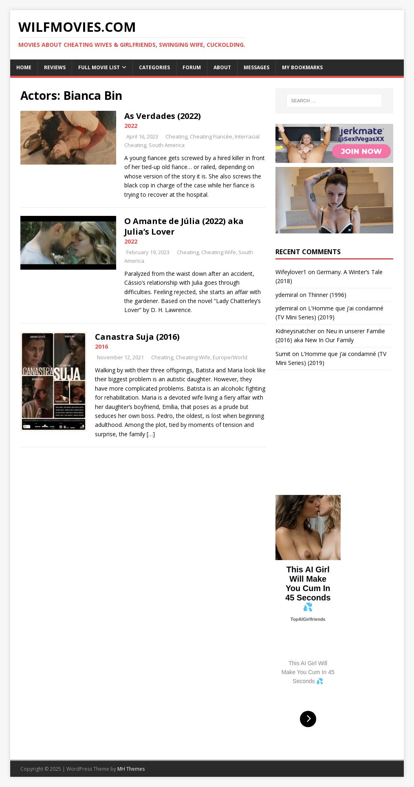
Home (23, 67)
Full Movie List (99, 67)
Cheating (176, 136)
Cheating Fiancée (211, 136)
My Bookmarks (302, 67)
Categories (154, 67)
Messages (256, 67)
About (222, 67)
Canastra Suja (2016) (137, 336)
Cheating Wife (218, 252)
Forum (192, 67)
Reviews (55, 67)
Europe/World (230, 357)
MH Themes (131, 768)
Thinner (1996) (327, 295)
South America (167, 145)
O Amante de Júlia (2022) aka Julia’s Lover (184, 226)
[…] (151, 434)
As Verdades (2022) (162, 115)
